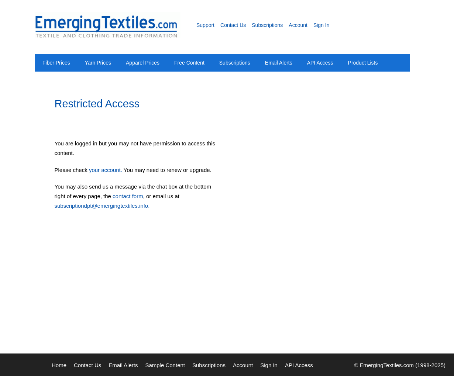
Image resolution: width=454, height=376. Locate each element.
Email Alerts (278, 63)
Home (59, 365)
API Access (320, 63)
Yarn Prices (98, 63)
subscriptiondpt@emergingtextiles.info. (102, 206)
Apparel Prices (142, 63)
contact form (128, 196)
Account (298, 25)
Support (205, 25)
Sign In (321, 25)
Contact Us (233, 25)
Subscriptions (267, 25)
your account (105, 170)
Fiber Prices (56, 63)
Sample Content (165, 365)
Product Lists (363, 63)
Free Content (189, 63)
